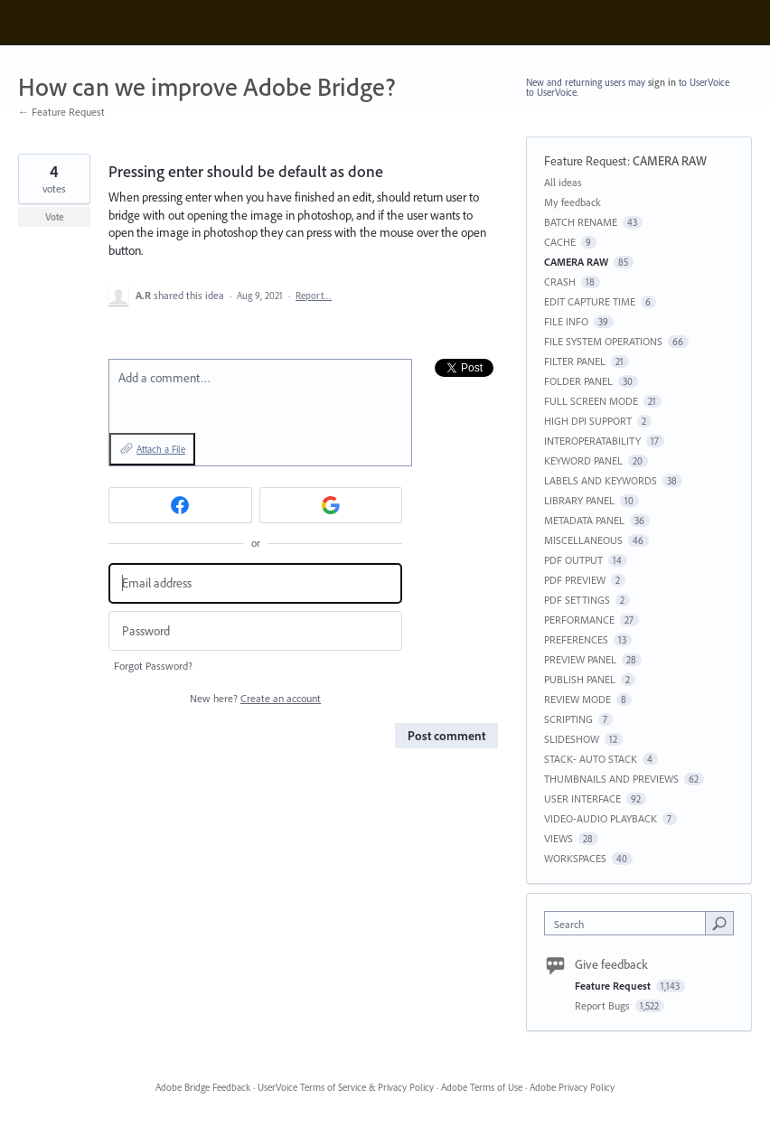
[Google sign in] (331, 505)
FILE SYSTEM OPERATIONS (603, 341)
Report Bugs (604, 1005)
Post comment (446, 736)
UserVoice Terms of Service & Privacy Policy (346, 1087)
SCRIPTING (568, 719)
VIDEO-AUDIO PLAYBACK (600, 818)
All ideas (563, 182)
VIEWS (558, 838)
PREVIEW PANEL (580, 659)
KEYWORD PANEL (583, 460)
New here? (255, 698)
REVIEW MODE (577, 699)
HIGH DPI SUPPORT (588, 420)
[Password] (255, 631)
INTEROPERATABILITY (592, 440)
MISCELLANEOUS (583, 540)
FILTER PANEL (575, 361)
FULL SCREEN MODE (591, 401)
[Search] (719, 922)
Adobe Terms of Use (481, 1087)
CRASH (560, 281)
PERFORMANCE (579, 619)
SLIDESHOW (571, 739)
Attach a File (160, 449)
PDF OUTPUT (573, 560)
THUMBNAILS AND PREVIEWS (611, 778)
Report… (314, 295)
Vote (54, 217)
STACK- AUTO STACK (590, 758)
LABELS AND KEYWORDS (600, 480)
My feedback (572, 202)
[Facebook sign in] (180, 505)
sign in (662, 82)
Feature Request (585, 161)
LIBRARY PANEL (579, 500)
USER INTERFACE (582, 798)
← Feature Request (61, 111)
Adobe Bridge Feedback (202, 1087)
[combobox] (629, 923)
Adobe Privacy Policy (572, 1087)
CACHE (560, 242)
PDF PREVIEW (575, 580)
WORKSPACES (575, 858)
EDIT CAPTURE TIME (589, 301)
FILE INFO (566, 321)
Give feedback (611, 964)
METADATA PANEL (584, 520)
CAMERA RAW (670, 161)
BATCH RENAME (580, 222)
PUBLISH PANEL (579, 679)
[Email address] (255, 583)
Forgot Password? (153, 665)
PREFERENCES (576, 639)
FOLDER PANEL (578, 381)
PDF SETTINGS (577, 599)
